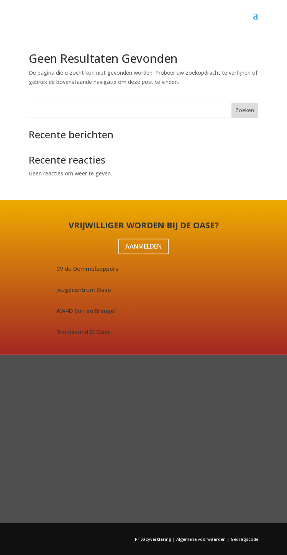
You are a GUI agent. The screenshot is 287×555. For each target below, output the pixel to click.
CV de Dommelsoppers (87, 268)
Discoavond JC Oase (83, 332)
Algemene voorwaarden (201, 539)
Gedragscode (244, 539)
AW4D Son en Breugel (86, 310)
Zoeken (244, 110)
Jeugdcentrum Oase (83, 289)
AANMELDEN (143, 246)
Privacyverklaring (153, 539)
